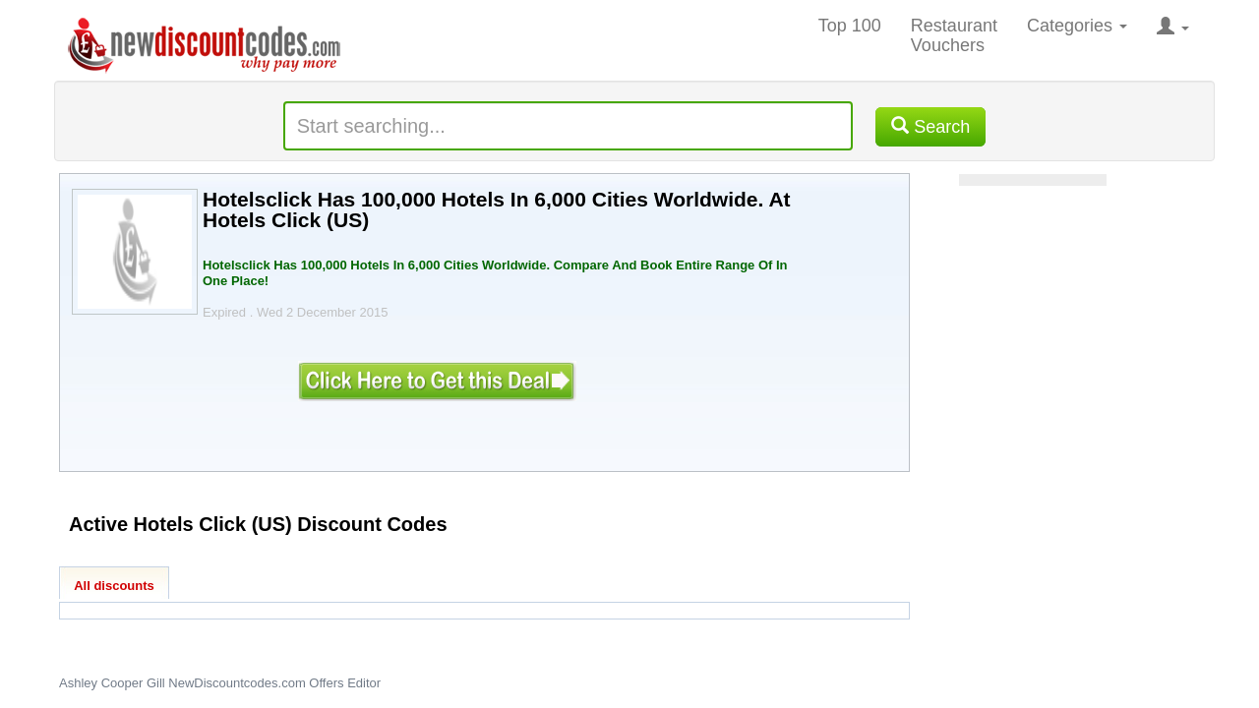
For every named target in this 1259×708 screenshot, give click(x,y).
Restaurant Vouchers (954, 35)
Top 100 (849, 25)
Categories (1077, 25)
